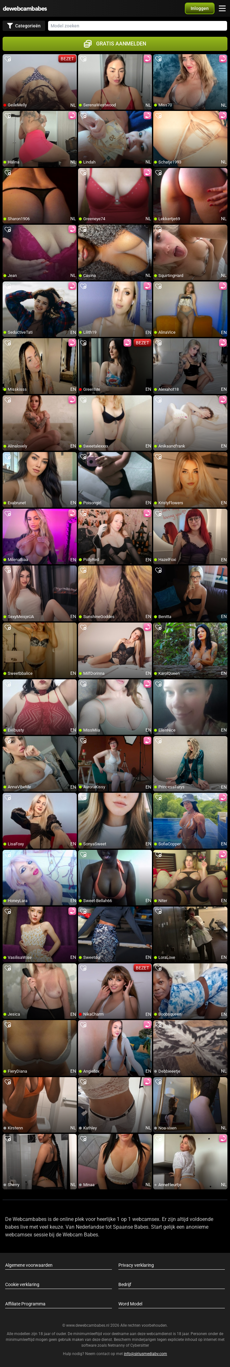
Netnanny (117, 1345)
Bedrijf (124, 1284)
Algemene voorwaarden (29, 1265)
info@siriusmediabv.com (145, 1354)
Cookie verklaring (22, 1284)
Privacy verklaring (136, 1265)
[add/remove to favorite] (7, 59)
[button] (200, 8)
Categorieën (24, 26)
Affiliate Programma (25, 1303)
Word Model (130, 1303)
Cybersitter (139, 1345)
